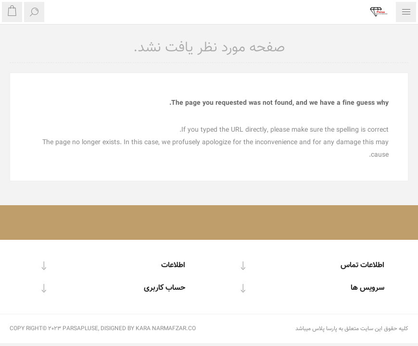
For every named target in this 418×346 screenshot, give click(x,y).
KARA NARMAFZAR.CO (166, 328)
